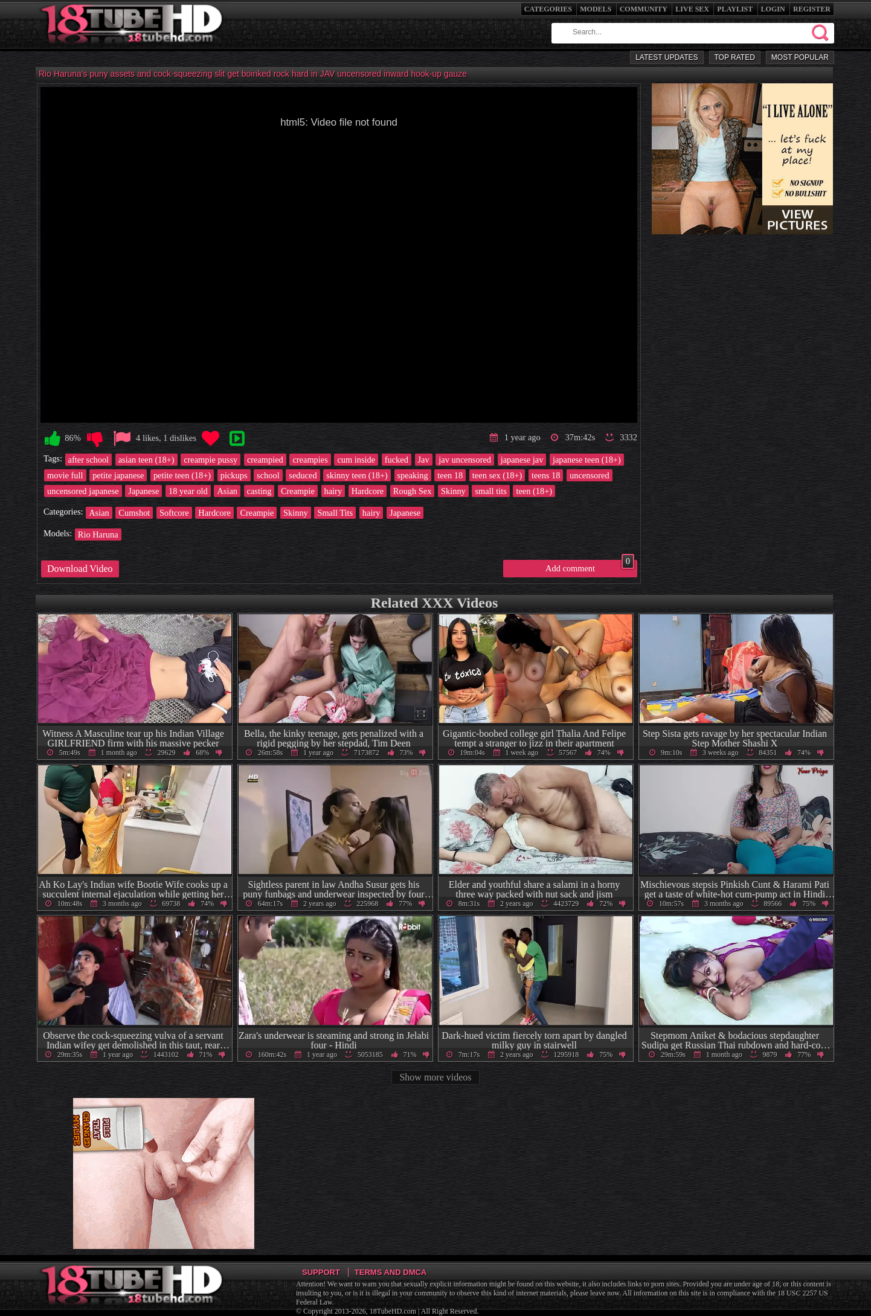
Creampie (298, 491)
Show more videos (435, 1077)
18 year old (188, 491)
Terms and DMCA (390, 1272)
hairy (333, 491)
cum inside (356, 459)
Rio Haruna (98, 534)
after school (88, 459)
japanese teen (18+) (587, 459)
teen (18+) (534, 491)
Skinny (453, 491)
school (268, 475)
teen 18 (450, 475)
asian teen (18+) (146, 459)
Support (321, 1272)
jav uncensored (465, 459)
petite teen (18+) (182, 475)
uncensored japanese (83, 491)
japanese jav (522, 459)
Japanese (143, 491)
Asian (227, 491)
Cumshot (134, 513)
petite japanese (118, 475)
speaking (412, 475)
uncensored (589, 475)
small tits (490, 491)
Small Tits (335, 513)
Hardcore (368, 491)
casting (259, 491)
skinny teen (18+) (357, 475)
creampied (265, 459)
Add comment (589, 566)
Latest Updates (666, 57)
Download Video (80, 568)
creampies (309, 459)
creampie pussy (210, 459)
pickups (234, 475)
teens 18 (546, 475)
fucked (396, 459)
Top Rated (735, 57)
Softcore (174, 513)
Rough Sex (412, 491)
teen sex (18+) (497, 475)
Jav (423, 459)
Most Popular (800, 57)
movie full (65, 475)
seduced (303, 475)
